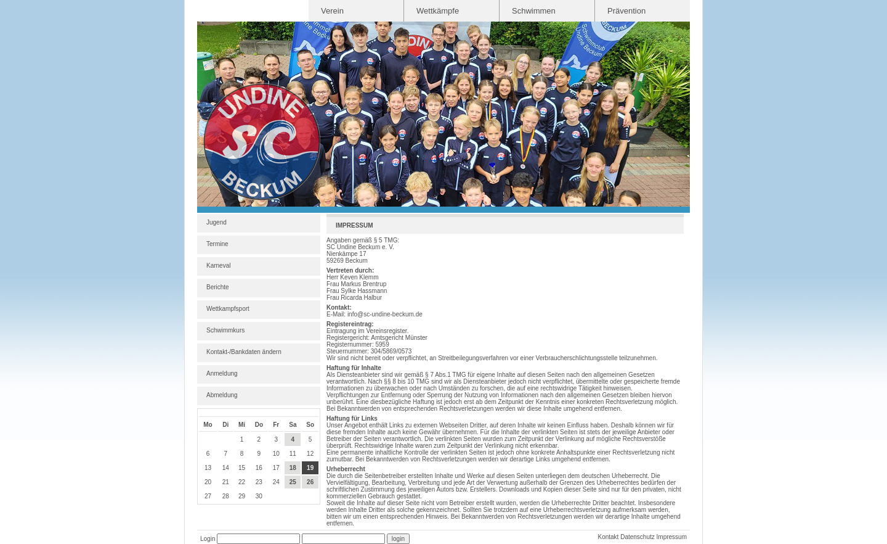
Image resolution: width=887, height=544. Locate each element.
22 (241, 482)
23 (259, 482)
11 (293, 453)
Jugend (216, 222)
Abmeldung (222, 395)
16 (259, 467)
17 (276, 467)
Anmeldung (222, 373)
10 (276, 453)
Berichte (217, 287)
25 (293, 482)
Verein (332, 10)
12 (310, 453)
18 (293, 467)
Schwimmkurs (225, 330)
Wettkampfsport (227, 308)
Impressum (672, 537)
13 (208, 467)
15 (241, 467)
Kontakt (607, 537)
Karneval (218, 265)
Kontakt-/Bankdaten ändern (243, 351)
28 (225, 496)
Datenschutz (637, 537)
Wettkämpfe (437, 10)
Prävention (626, 10)
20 (208, 482)
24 (276, 482)
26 (310, 482)
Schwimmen (534, 10)
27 (208, 496)
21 (225, 482)
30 (259, 496)
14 (225, 467)
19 (310, 467)
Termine (217, 244)
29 (241, 496)
